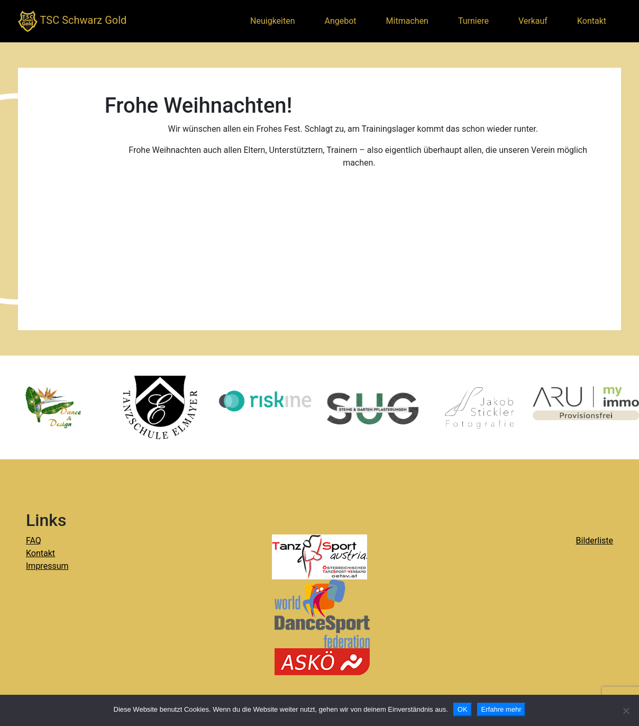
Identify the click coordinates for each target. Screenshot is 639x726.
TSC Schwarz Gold (72, 21)
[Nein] (625, 710)
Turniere (473, 21)
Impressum (47, 566)
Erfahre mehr (501, 709)
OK (463, 709)
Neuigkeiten (272, 21)
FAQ (33, 541)
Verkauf (532, 21)
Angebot (341, 21)
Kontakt (591, 21)
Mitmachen (407, 21)
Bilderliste (594, 541)
